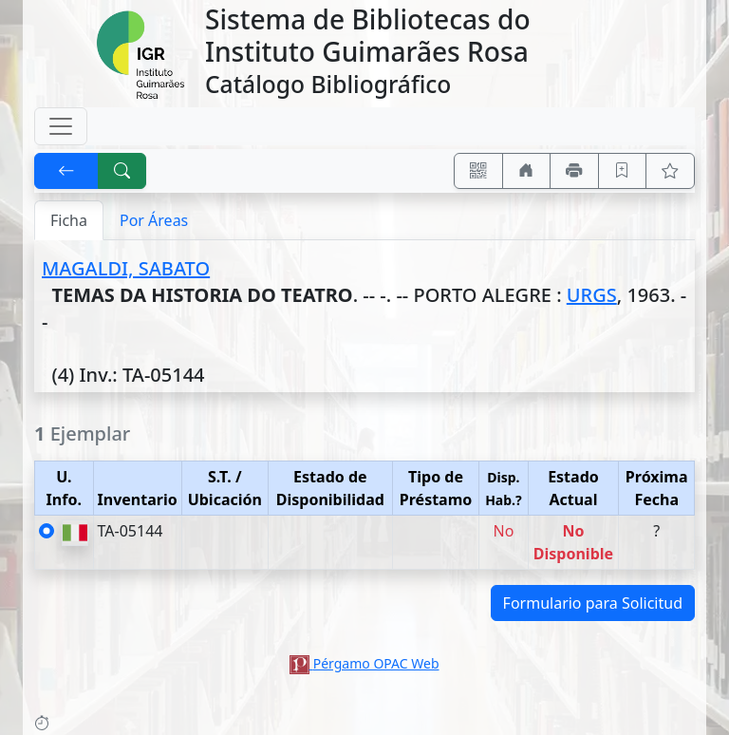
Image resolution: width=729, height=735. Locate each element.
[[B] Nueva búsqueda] (122, 171)
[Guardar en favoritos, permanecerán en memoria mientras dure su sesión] (622, 171)
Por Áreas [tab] (154, 220)
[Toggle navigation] (60, 126)
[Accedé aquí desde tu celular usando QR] (478, 171)
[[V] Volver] (66, 171)
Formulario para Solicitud (592, 603)
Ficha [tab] (68, 220)
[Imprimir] (574, 171)
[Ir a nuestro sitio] (526, 171)
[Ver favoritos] (670, 171)
